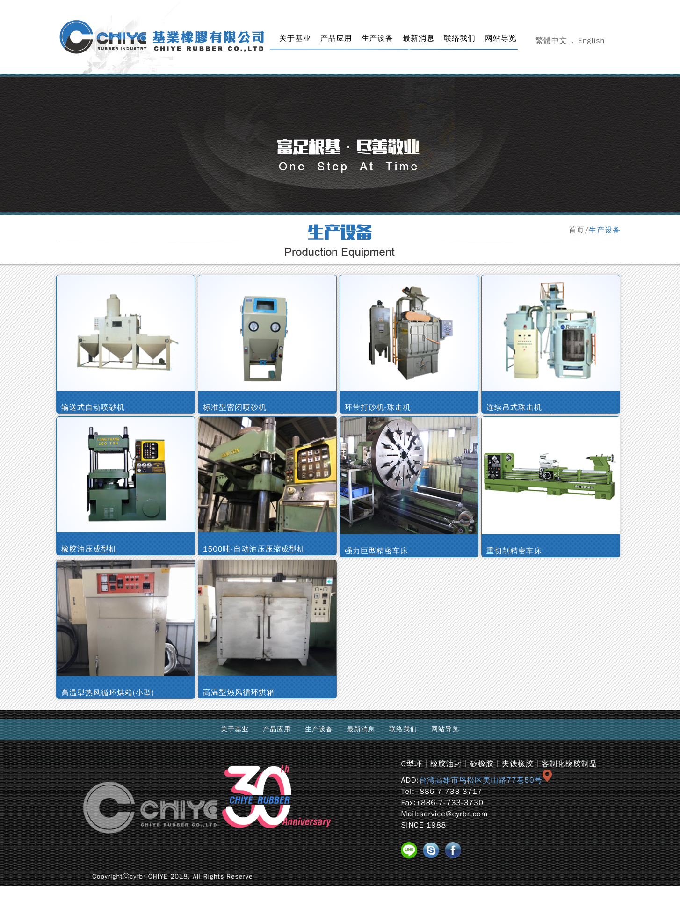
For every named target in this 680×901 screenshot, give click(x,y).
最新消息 (418, 38)
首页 (577, 230)
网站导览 (501, 38)
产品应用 (336, 38)
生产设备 (377, 38)
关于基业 (295, 38)
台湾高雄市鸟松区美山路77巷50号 (485, 780)
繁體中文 (551, 40)
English (591, 40)
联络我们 (460, 38)
